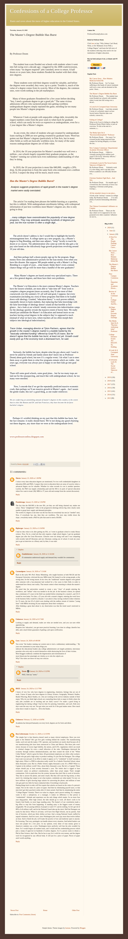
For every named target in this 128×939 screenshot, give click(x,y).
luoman (67, 928)
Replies (21, 550)
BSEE (18, 689)
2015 (109, 391)
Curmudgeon (20, 571)
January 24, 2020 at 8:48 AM (30, 641)
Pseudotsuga (20, 502)
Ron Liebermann (22, 734)
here (93, 43)
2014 (109, 395)
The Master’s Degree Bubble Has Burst (103, 94)
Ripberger (19, 528)
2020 (109, 228)
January (112, 234)
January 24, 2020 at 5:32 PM (40, 671)
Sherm (18, 478)
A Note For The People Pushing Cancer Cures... (113, 242)
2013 (109, 398)
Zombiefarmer (27, 554)
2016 (109, 388)
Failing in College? (96, 120)
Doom (24, 671)
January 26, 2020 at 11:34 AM (43, 554)
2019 (109, 377)
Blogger (82, 928)
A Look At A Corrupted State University (103, 107)
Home (45, 910)
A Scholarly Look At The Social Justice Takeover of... (113, 366)
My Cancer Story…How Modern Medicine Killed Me (101, 80)
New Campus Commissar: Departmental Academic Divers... (113, 281)
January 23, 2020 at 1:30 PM (31, 478)
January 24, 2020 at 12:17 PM (31, 689)
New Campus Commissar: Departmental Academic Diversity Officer (104, 149)
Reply (18, 495)
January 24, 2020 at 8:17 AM (34, 619)
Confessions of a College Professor (51, 11)
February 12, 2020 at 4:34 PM (34, 720)
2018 (109, 381)
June (111, 231)
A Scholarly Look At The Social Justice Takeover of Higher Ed (103, 164)
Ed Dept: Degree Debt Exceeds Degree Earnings (113, 312)
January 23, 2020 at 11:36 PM (34, 528)
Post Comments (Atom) (27, 914)
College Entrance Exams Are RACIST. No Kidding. (113, 341)
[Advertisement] (45, 893)
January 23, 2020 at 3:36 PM (35, 502)
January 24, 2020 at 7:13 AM (36, 571)
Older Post (76, 910)
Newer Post (14, 910)
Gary (18, 641)
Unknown (19, 619)
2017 (109, 384)
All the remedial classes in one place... (103, 193)
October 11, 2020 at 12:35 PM (39, 734)
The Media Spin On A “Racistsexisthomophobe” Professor (102, 134)
